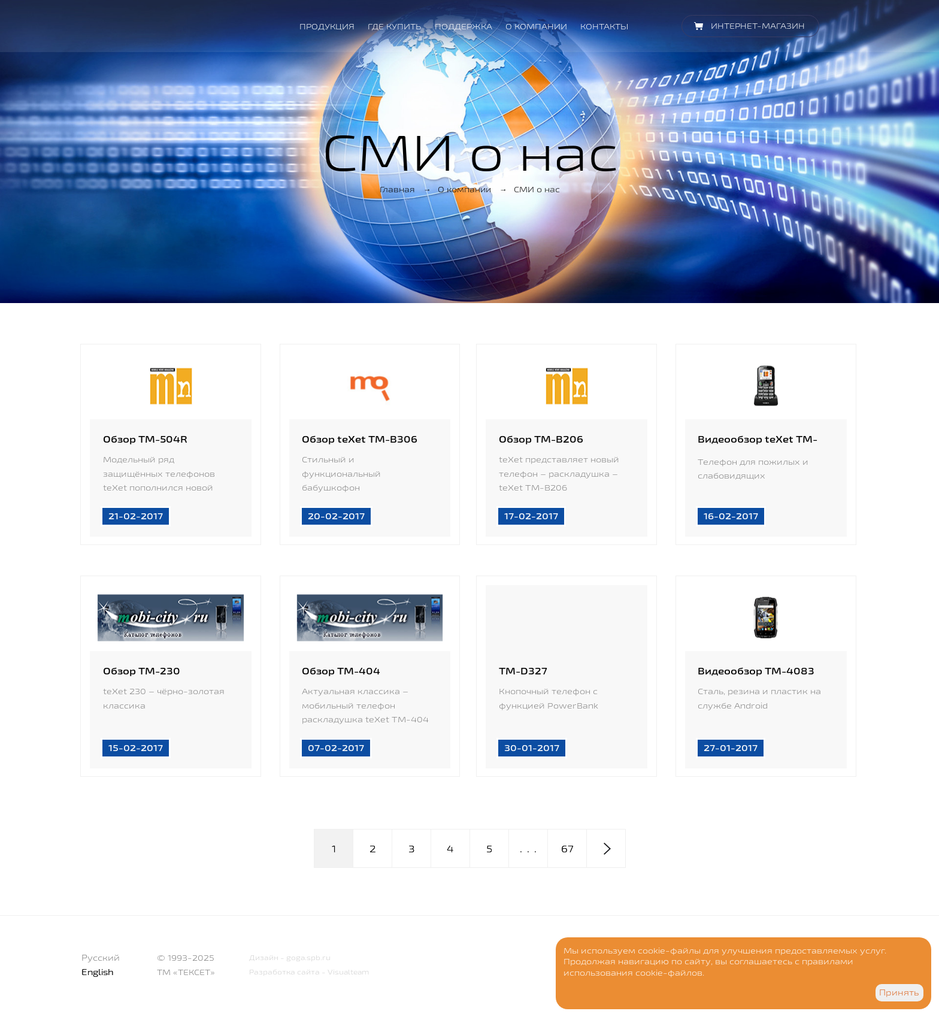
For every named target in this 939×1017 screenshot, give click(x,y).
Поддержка (463, 26)
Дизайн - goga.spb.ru (285, 959)
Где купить (395, 26)
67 (567, 850)
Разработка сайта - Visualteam (304, 973)
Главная (397, 189)
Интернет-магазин (758, 26)
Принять (899, 992)
